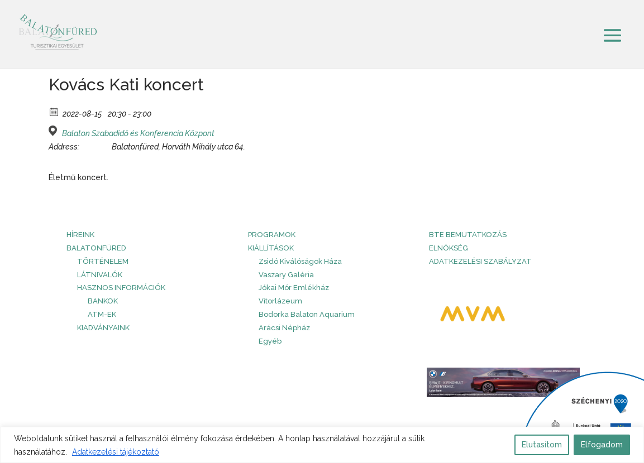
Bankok (103, 301)
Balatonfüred (96, 248)
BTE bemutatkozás (468, 234)
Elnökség (448, 248)
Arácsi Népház (284, 328)
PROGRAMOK (271, 234)
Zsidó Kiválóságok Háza (300, 261)
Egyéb (270, 341)
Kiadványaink (103, 328)
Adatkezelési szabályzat (480, 261)
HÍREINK (80, 234)
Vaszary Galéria (286, 275)
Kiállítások (271, 248)
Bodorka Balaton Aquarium (307, 314)
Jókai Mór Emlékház (294, 287)
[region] (322, 445)
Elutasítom (542, 444)
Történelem (102, 261)
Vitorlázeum (280, 301)
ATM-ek (102, 314)
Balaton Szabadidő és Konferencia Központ (138, 133)
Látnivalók (99, 275)
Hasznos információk (121, 287)
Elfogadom (602, 444)
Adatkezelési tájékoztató (115, 451)
